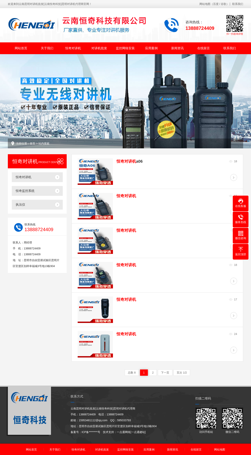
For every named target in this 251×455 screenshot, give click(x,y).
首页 (32, 143)
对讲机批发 (99, 48)
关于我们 (47, 48)
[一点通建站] (138, 432)
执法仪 (20, 204)
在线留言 (203, 48)
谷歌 (223, 3)
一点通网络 (123, 432)
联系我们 (237, 3)
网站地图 (204, 3)
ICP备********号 (91, 432)
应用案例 (151, 48)
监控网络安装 (125, 48)
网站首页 (21, 48)
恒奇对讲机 (73, 48)
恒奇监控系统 (25, 190)
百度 (216, 3)
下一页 (165, 372)
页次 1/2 (182, 372)
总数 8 (132, 372)
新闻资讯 (177, 48)
